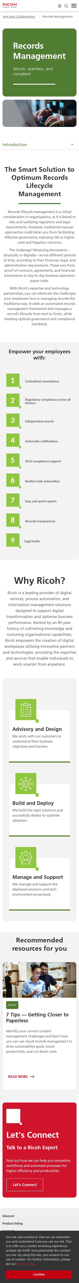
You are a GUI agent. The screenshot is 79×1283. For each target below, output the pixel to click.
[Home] (10, 6)
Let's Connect (25, 1184)
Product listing (13, 1223)
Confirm (38, 1274)
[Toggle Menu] (73, 5)
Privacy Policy (26, 1264)
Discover (8, 1216)
